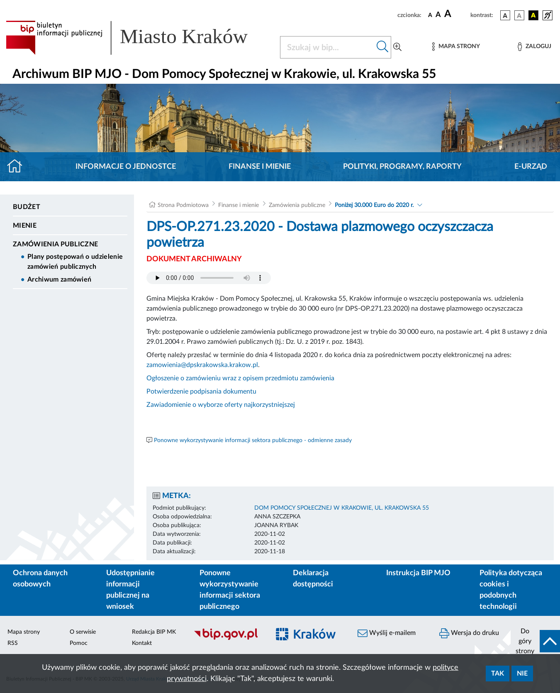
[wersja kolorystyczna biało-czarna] (519, 15)
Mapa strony (23, 632)
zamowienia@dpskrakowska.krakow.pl (202, 365)
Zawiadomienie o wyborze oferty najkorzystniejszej (220, 404)
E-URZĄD (530, 166)
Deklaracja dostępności (313, 578)
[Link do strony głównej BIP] (138, 37)
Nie (522, 673)
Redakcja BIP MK (154, 632)
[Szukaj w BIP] (327, 47)
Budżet (26, 207)
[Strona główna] (18, 167)
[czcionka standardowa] (430, 15)
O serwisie (83, 632)
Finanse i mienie (260, 166)
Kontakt (142, 643)
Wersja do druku (469, 633)
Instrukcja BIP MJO (418, 573)
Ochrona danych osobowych (40, 578)
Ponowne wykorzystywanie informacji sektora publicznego (230, 589)
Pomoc (79, 643)
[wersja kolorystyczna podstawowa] (505, 15)
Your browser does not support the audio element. (208, 278)
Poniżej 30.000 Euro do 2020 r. (374, 205)
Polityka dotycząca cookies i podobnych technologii (511, 589)
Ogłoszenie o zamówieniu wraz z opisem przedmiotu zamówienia (240, 378)
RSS (12, 643)
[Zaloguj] (534, 46)
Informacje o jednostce (125, 166)
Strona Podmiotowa (183, 205)
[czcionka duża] (456, 14)
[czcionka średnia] (438, 15)
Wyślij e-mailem (387, 633)
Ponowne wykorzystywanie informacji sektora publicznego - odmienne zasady (253, 440)
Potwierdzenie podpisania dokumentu (201, 391)
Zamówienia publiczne (55, 244)
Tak (497, 673)
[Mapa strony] (456, 46)
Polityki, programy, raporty (402, 166)
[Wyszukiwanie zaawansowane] (397, 47)
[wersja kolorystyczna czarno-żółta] (533, 15)
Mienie (25, 225)
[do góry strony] (535, 641)
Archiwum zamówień (59, 279)
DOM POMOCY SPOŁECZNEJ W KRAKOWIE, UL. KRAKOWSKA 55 (341, 508)
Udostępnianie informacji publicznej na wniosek (130, 589)
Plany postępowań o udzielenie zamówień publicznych (75, 261)
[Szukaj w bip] (382, 47)
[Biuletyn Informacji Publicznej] (227, 638)
